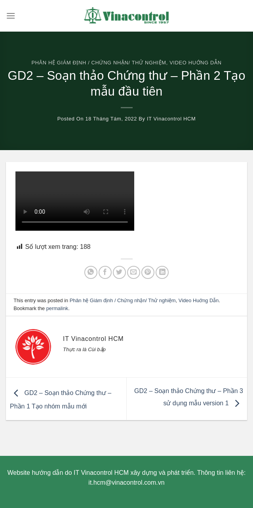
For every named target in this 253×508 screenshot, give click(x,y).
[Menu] (10, 15)
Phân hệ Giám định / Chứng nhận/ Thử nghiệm (98, 63)
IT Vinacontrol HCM (171, 119)
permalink (57, 308)
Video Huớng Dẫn (195, 63)
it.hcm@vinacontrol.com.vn (126, 482)
